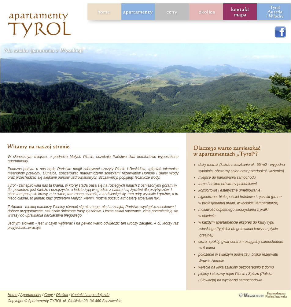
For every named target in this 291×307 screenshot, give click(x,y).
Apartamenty (30, 295)
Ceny (48, 295)
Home (12, 295)
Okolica (62, 295)
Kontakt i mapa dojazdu (90, 295)
